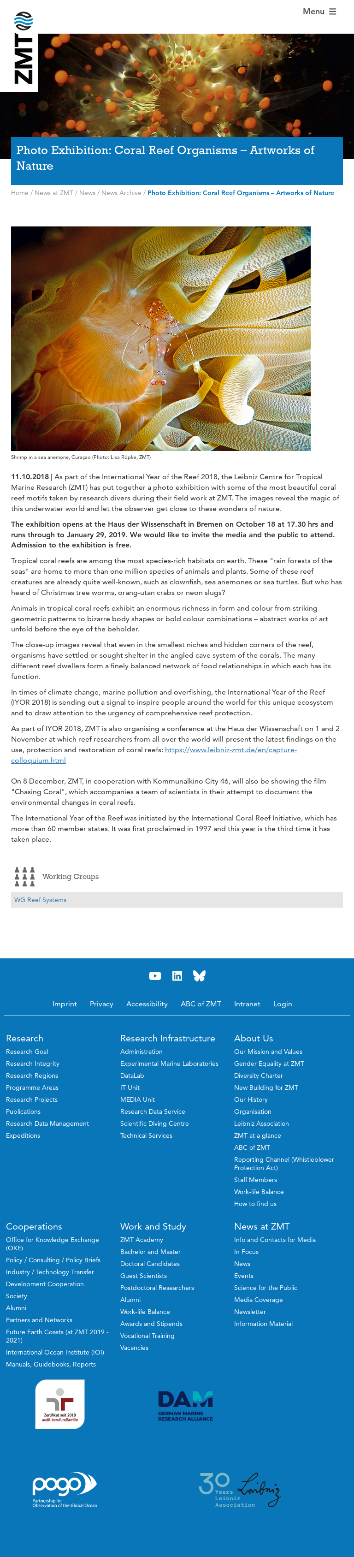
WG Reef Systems (40, 900)
